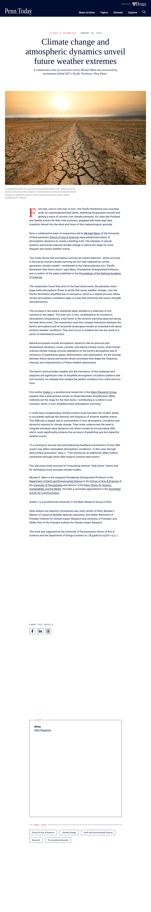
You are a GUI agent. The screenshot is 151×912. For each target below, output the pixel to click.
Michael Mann (92, 233)
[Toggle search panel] (144, 12)
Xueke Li (48, 392)
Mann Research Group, (104, 392)
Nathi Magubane (42, 730)
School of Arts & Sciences (64, 237)
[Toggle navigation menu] (104, 12)
